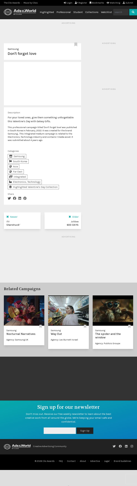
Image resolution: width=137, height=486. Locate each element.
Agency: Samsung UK (17, 339)
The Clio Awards (12, 2)
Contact (71, 461)
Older (74, 216)
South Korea (18, 161)
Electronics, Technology (24, 181)
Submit (128, 2)
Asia (13, 166)
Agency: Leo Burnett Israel (64, 339)
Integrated (17, 176)
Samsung (13, 48)
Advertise (95, 461)
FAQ (61, 461)
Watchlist (106, 12)
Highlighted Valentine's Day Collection (33, 187)
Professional (64, 12)
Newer (11, 216)
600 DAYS (73, 224)
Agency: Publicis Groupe (107, 343)
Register (81, 2)
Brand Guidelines (122, 461)
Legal (107, 461)
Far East (15, 171)
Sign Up (84, 430)
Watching (113, 2)
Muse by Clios (30, 2)
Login (68, 2)
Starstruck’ (13, 224)
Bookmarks (97, 2)
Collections (91, 12)
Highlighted (47, 12)
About (83, 461)
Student (78, 12)
